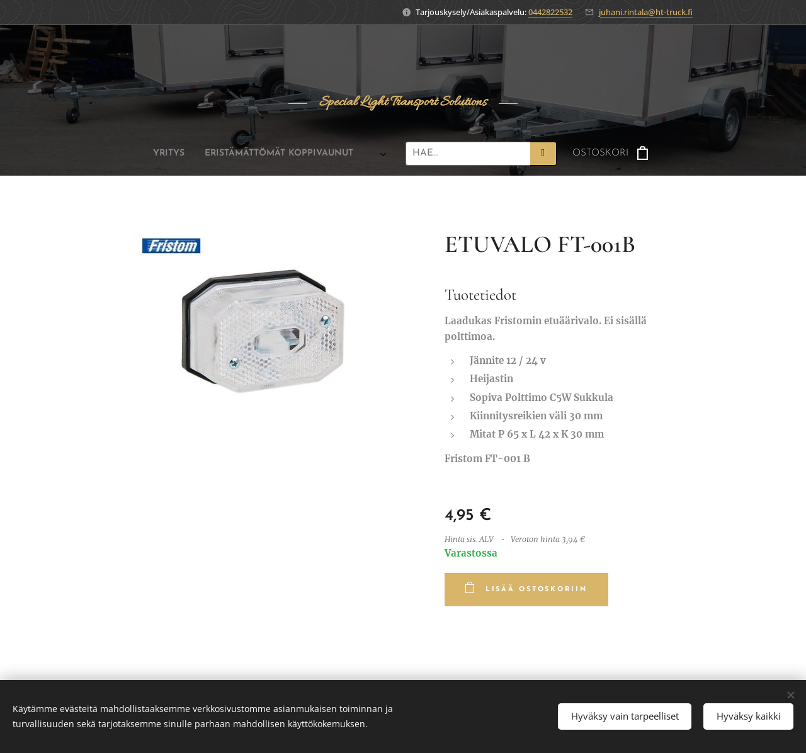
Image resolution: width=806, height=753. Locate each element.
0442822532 (550, 12)
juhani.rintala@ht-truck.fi (646, 12)
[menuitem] (159, 153)
